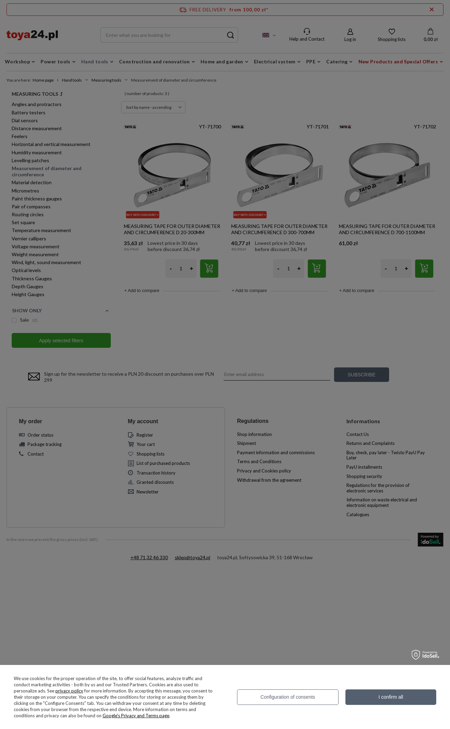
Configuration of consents (287, 697)
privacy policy (69, 691)
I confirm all (390, 697)
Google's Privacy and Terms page (136, 715)
